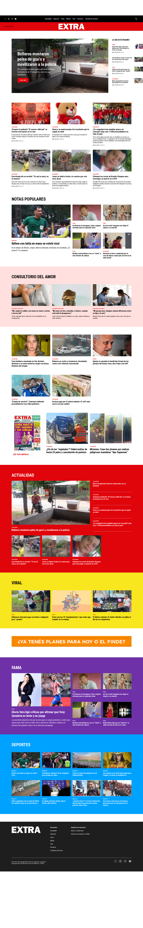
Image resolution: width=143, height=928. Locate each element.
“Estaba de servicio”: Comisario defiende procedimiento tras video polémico (28, 402)
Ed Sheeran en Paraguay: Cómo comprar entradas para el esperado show (87, 227)
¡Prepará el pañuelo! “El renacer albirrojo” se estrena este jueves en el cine (29, 130)
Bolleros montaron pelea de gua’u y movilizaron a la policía (36, 59)
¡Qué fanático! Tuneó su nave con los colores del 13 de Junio (122, 58)
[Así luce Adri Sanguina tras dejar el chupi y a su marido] (117, 213)
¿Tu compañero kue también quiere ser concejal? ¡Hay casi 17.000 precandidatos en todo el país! (110, 131)
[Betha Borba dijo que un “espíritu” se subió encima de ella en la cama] (117, 710)
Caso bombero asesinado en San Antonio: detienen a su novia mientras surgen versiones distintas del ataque (30, 363)
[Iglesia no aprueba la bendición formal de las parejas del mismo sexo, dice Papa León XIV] (112, 345)
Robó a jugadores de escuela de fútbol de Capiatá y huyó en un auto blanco (25, 802)
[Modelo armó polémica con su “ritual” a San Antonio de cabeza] (87, 241)
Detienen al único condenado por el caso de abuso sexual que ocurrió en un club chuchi (117, 255)
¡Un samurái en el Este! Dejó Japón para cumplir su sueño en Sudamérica (117, 774)
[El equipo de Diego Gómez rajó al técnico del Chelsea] (56, 788)
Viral (74, 19)
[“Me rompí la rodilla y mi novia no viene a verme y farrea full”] (31, 295)
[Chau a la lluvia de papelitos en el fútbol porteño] (87, 760)
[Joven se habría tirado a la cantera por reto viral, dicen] (71, 160)
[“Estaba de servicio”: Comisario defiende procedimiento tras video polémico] (31, 385)
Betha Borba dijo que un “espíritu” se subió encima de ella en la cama (116, 724)
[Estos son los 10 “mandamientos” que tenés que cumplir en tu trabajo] (71, 601)
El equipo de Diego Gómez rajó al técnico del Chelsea (53, 802)
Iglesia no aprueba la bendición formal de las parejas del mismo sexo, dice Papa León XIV (111, 362)
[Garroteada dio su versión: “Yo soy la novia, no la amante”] (31, 160)
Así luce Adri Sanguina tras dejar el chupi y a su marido (115, 227)
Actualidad (48, 19)
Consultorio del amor (91, 19)
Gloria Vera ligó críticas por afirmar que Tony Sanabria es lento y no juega (120, 48)
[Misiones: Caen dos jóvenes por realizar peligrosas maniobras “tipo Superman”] (110, 428)
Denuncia (80, 19)
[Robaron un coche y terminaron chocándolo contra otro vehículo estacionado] (71, 345)
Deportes (56, 19)
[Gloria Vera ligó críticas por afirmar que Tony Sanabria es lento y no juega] (41, 689)
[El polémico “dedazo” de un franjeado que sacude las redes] (56, 760)
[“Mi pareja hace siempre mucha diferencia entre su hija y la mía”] (112, 295)
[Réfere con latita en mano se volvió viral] (41, 221)
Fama (62, 19)
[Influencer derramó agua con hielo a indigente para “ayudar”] (31, 601)
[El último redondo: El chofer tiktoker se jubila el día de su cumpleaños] (112, 601)
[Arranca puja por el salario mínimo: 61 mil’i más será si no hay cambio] (71, 385)
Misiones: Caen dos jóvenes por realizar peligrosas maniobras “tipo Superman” (109, 451)
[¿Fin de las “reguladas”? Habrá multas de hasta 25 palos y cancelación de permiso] (67, 428)
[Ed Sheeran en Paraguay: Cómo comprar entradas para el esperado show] (87, 213)
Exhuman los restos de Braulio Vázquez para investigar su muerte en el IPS (110, 177)
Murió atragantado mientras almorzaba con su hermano (120, 81)
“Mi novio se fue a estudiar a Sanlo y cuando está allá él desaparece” (70, 312)
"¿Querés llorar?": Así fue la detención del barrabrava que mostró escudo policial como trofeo (86, 803)
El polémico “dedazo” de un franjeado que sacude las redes (55, 774)
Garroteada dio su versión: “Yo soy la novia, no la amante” (25, 563)
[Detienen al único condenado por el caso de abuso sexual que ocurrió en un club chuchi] (117, 241)
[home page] (71, 26)
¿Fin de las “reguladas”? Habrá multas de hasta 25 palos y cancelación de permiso (66, 451)
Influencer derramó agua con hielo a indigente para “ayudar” (121, 70)
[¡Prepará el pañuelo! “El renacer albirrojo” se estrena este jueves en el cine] (31, 113)
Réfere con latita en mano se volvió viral (35, 243)
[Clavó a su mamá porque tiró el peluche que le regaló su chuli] (71, 113)
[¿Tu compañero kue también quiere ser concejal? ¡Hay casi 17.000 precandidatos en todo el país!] (112, 113)
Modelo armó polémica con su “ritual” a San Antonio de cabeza (87, 254)
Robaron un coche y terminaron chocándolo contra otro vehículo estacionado (69, 362)
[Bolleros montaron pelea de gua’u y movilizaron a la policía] (51, 503)
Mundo (68, 19)
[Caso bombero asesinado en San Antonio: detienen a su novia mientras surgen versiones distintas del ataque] (31, 345)
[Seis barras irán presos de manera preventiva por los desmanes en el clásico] (117, 788)
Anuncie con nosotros (78, 827)
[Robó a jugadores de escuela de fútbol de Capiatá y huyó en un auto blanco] (26, 788)
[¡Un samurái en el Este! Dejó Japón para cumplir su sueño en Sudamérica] (117, 760)
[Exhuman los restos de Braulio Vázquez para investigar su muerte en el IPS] (112, 160)
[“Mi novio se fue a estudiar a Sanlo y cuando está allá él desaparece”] (71, 295)
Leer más (23, 80)
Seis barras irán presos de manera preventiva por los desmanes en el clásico (115, 803)
